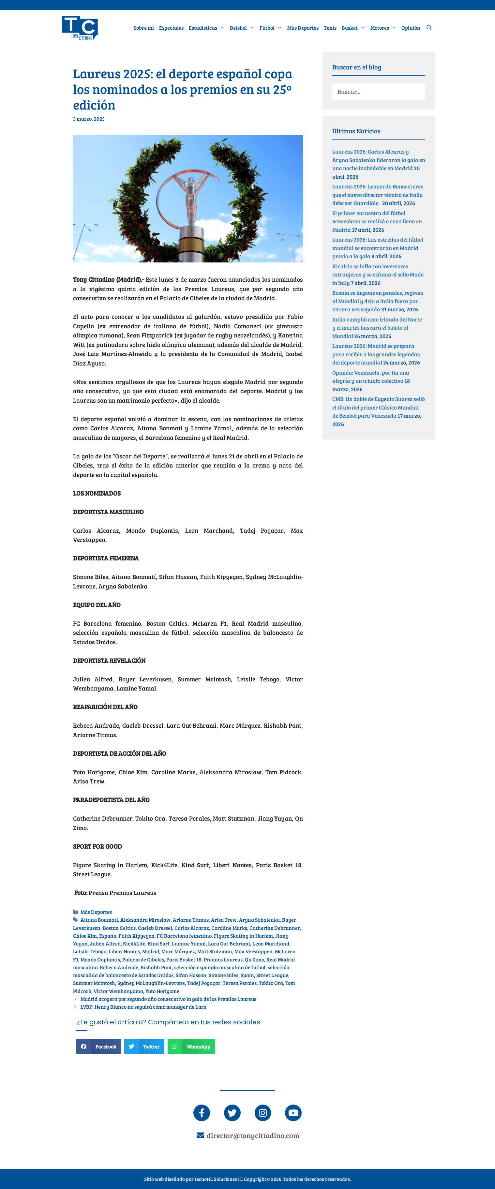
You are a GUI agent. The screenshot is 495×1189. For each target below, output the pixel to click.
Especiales (171, 27)
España (107, 935)
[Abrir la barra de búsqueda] (429, 28)
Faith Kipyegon (137, 935)
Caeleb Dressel (155, 927)
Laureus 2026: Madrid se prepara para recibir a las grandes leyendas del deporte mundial (376, 354)
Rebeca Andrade (119, 967)
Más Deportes (303, 27)
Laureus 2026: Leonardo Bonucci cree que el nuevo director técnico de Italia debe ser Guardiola (377, 195)
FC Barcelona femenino (184, 935)
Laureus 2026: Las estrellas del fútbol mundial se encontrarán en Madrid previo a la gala (377, 248)
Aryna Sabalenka (259, 919)
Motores (384, 28)
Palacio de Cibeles (143, 959)
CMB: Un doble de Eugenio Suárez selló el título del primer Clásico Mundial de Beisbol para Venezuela (378, 407)
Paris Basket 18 (184, 959)
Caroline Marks (229, 927)
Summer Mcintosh (94, 983)
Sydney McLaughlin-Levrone (151, 983)
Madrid (150, 951)
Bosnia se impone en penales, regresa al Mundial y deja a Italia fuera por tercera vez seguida (378, 301)
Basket (355, 28)
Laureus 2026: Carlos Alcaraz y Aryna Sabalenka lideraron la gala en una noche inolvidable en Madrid (378, 160)
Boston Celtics (119, 927)
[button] (98, 1046)
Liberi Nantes (124, 951)
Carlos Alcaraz (191, 927)
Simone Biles (223, 975)
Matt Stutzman (214, 951)
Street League (272, 975)
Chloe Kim (85, 935)
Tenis (330, 27)
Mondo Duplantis (100, 959)
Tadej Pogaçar (203, 983)
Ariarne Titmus (191, 919)
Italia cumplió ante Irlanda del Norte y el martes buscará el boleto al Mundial (377, 328)
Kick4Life (134, 943)
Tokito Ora (271, 983)
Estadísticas (208, 28)
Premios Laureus (223, 959)
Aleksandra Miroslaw (145, 919)
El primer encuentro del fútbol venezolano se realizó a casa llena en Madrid (377, 221)
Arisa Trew (224, 919)
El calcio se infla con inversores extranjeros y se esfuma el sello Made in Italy (378, 274)
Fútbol (272, 28)
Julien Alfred (105, 943)
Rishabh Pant (156, 967)
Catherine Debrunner (274, 927)
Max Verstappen (253, 951)
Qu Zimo (254, 959)
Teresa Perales (240, 983)
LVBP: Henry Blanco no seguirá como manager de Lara (144, 1006)
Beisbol (243, 28)
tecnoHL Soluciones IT (218, 1178)
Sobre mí (144, 27)
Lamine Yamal (189, 943)
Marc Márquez (178, 951)
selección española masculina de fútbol (219, 967)
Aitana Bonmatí (99, 919)
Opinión (410, 27)
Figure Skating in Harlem (243, 935)
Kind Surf (159, 943)
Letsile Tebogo (89, 951)
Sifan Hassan (191, 975)
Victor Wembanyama (118, 991)
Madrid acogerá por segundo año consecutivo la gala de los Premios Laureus (169, 999)
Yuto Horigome (162, 991)
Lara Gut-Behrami (229, 943)
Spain (247, 975)
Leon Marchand (270, 943)
